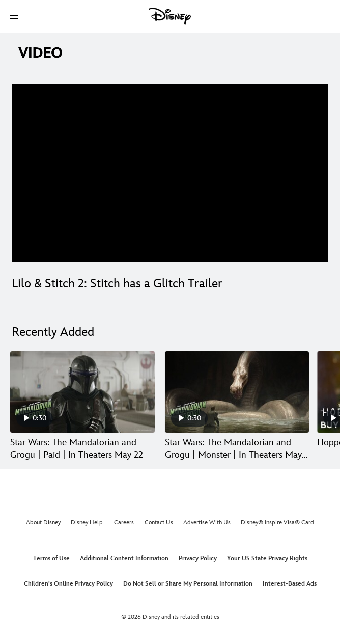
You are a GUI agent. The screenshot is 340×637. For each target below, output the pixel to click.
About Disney (43, 522)
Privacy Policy (198, 558)
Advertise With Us (207, 522)
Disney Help (87, 522)
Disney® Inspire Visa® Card (277, 522)
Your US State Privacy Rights (267, 558)
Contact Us (159, 522)
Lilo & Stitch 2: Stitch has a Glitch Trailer (117, 283)
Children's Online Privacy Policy (68, 584)
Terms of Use (51, 558)
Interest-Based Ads (290, 584)
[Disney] (170, 16)
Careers (124, 522)
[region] (170, 173)
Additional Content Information (124, 558)
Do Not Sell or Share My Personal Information (187, 584)
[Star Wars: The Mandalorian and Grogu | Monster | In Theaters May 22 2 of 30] (237, 392)
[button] (14, 16)
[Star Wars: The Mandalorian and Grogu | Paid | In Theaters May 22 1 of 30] (82, 392)
